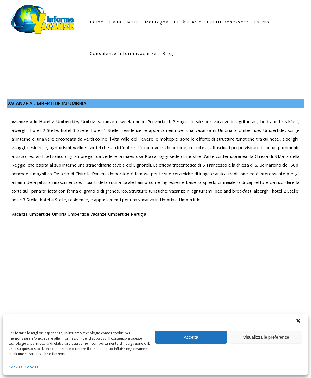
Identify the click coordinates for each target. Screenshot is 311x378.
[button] (298, 321)
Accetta (191, 337)
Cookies (15, 367)
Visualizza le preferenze (266, 337)
